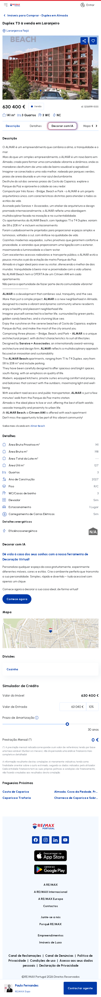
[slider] (67, 724)
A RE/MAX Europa (50, 899)
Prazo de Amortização (18, 718)
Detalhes (36, 126)
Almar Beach (37, 425)
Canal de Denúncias (59, 955)
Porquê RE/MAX (50, 924)
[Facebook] (35, 840)
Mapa (87, 126)
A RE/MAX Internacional (50, 892)
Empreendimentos (50, 935)
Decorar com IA (62, 126)
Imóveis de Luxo (50, 942)
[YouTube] (65, 840)
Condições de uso (42, 960)
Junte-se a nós (51, 917)
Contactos (50, 906)
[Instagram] (45, 840)
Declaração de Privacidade (58, 965)
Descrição (13, 126)
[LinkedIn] (55, 840)
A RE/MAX (51, 885)
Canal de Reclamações (24, 955)
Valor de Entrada (14, 707)
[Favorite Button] (93, 41)
